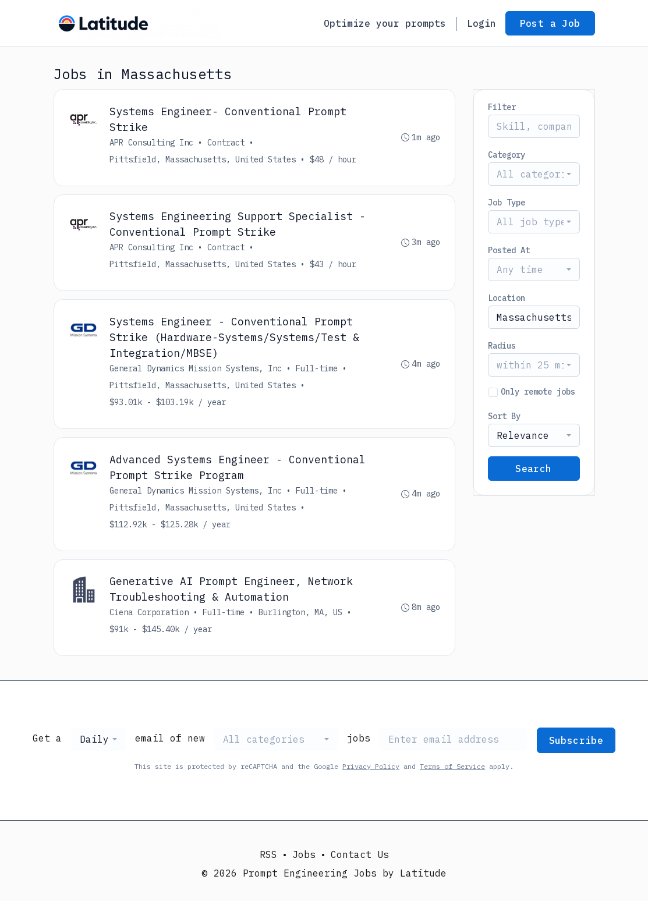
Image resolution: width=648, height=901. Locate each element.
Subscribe (576, 741)
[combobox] (534, 174)
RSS (268, 854)
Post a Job (550, 23)
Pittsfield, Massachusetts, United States (203, 159)
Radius (502, 345)
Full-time (317, 369)
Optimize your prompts (385, 23)
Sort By (504, 416)
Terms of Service (452, 767)
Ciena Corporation (149, 613)
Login (481, 23)
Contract (226, 142)
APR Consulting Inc (152, 142)
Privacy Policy (370, 767)
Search (533, 468)
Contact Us (360, 854)
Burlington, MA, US (301, 613)
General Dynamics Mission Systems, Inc (196, 369)
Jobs (304, 854)
